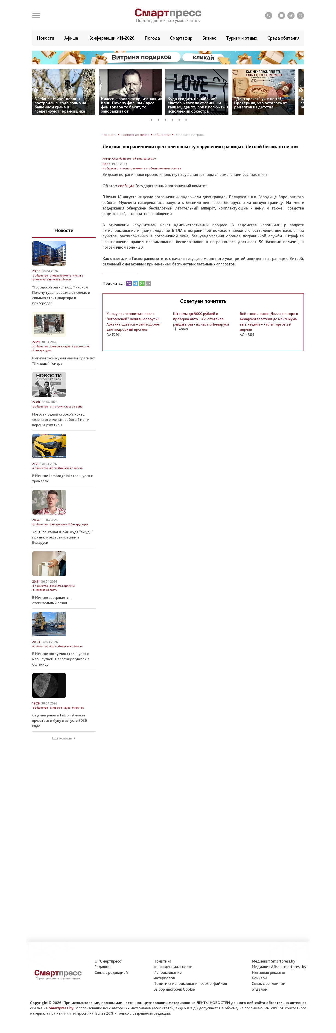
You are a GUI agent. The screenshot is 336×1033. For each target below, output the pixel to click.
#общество (110, 168)
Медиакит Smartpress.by (273, 961)
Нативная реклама (268, 972)
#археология (81, 346)
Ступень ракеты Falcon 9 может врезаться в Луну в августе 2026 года (59, 720)
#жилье (78, 275)
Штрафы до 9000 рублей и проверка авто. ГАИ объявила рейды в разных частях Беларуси (201, 318)
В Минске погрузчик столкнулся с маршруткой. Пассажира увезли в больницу (60, 658)
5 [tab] (180, 119)
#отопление (66, 586)
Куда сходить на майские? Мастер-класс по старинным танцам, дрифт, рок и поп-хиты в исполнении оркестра (198, 104)
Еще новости (62, 738)
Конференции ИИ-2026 (111, 38)
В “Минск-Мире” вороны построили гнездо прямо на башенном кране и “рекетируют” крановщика (60, 104)
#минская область (59, 279)
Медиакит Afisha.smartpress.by (279, 966)
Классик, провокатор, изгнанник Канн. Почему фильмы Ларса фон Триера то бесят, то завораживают (131, 104)
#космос (78, 707)
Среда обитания (283, 38)
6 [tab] (187, 119)
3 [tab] (167, 119)
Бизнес (209, 38)
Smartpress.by (61, 1008)
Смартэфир (181, 38)
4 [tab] (174, 119)
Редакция (102, 966)
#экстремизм (58, 524)
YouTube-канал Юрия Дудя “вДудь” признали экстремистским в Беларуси (62, 537)
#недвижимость (60, 275)
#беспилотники (159, 168)
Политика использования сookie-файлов (190, 983)
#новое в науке (59, 346)
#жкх (52, 586)
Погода (152, 38)
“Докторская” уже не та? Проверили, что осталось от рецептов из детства (260, 102)
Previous (35, 90)
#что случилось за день (65, 406)
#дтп (53, 468)
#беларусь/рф (78, 524)
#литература (41, 350)
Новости (45, 38)
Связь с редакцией (111, 972)
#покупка (39, 279)
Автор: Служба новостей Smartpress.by (129, 158)
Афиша (71, 38)
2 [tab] (160, 119)
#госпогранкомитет (133, 168)
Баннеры (259, 977)
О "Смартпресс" (108, 961)
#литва (176, 168)
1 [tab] (153, 119)
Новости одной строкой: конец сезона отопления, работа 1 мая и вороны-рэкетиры (60, 419)
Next (300, 90)
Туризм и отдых (241, 38)
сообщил (126, 185)
